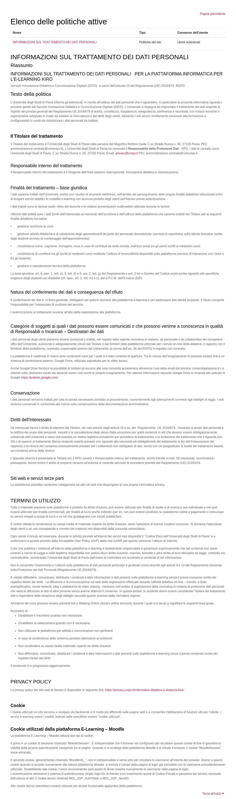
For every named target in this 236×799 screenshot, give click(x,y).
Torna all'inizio (213, 793)
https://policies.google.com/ (39, 377)
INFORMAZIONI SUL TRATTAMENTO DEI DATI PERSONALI (55, 42)
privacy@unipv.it (127, 153)
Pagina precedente (213, 13)
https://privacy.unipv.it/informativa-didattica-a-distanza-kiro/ (144, 690)
